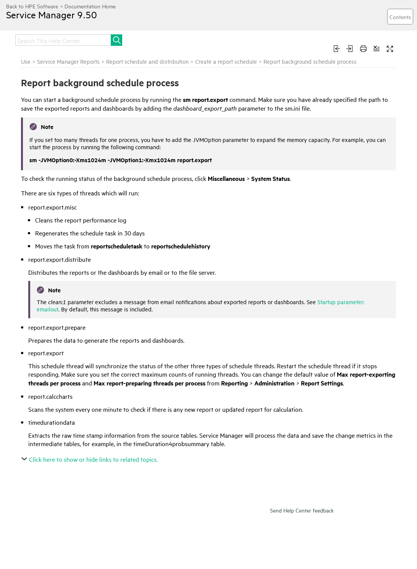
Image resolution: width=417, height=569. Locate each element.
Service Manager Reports (68, 61)
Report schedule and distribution (147, 61)
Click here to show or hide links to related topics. (90, 459)
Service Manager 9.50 (51, 14)
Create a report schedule (226, 61)
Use (26, 61)
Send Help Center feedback (302, 510)
